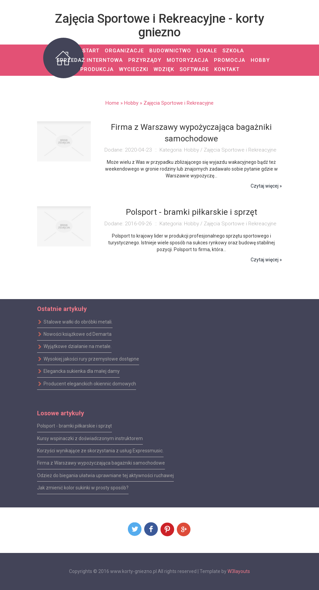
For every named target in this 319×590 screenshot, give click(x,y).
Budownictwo (170, 51)
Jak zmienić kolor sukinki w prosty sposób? (83, 487)
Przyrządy (144, 60)
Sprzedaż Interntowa (89, 60)
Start (90, 51)
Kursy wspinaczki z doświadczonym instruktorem (90, 438)
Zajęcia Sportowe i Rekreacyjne (179, 103)
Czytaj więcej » (266, 186)
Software (194, 69)
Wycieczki (133, 69)
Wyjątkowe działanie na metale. (74, 346)
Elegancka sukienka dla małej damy (78, 371)
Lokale (207, 51)
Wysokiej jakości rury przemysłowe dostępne (88, 359)
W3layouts (239, 571)
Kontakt (226, 69)
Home (112, 103)
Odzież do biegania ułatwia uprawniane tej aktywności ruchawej (105, 475)
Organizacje (124, 51)
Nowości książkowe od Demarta (74, 334)
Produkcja (97, 69)
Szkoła (233, 51)
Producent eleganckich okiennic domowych (86, 383)
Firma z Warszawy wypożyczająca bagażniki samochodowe (101, 463)
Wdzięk (164, 69)
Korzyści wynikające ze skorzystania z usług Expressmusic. (100, 450)
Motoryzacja (187, 60)
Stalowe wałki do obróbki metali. (75, 322)
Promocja (229, 60)
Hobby (260, 60)
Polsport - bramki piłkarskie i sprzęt (74, 426)
